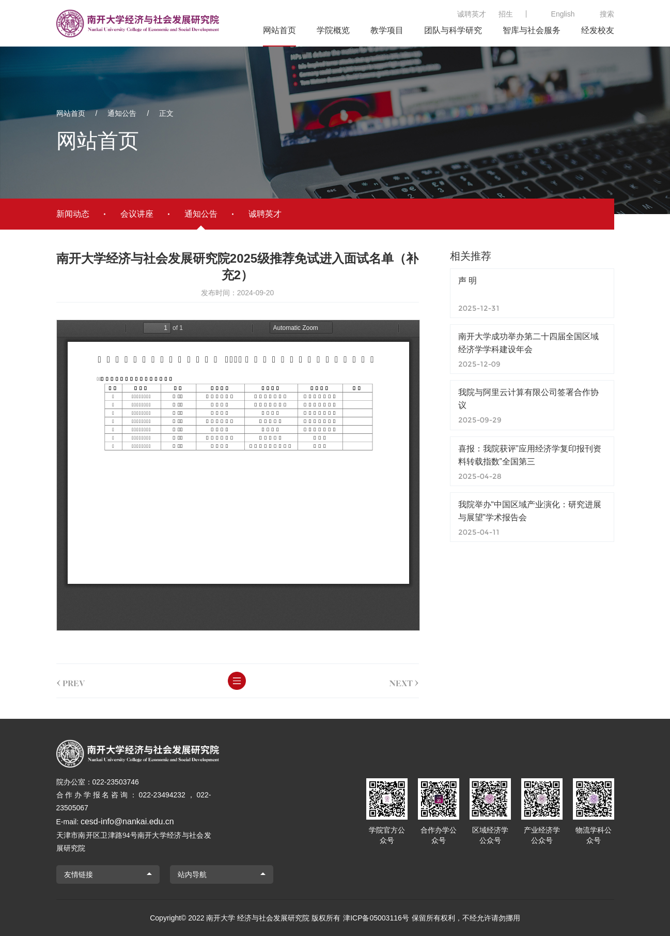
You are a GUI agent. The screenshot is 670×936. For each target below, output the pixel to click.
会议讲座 (136, 213)
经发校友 (597, 30)
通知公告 (121, 113)
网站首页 (279, 30)
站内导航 (192, 874)
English (563, 14)
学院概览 (333, 30)
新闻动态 (72, 213)
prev (70, 681)
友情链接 (78, 874)
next (404, 681)
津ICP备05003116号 (376, 918)
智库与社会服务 (531, 30)
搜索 (607, 14)
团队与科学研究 (453, 30)
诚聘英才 (471, 14)
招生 (505, 14)
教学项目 (386, 30)
